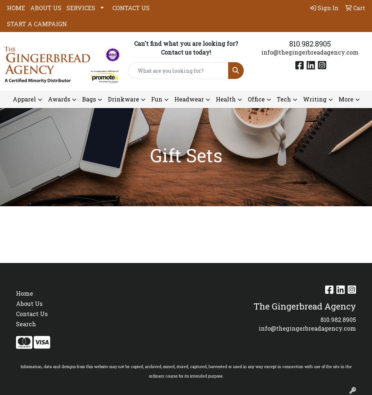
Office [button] (256, 99)
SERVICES (80, 8)
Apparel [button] (24, 99)
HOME (16, 8)
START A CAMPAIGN (37, 24)
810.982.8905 (310, 43)
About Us (29, 303)
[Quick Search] (178, 70)
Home (24, 293)
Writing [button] (315, 99)
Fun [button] (156, 99)
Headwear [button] (189, 99)
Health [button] (226, 99)
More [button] (346, 99)
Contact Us (32, 314)
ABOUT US (45, 8)
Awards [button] (59, 99)
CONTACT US (131, 8)
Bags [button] (89, 99)
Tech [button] (284, 99)
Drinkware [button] (123, 99)
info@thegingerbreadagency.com (310, 52)
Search (26, 324)
